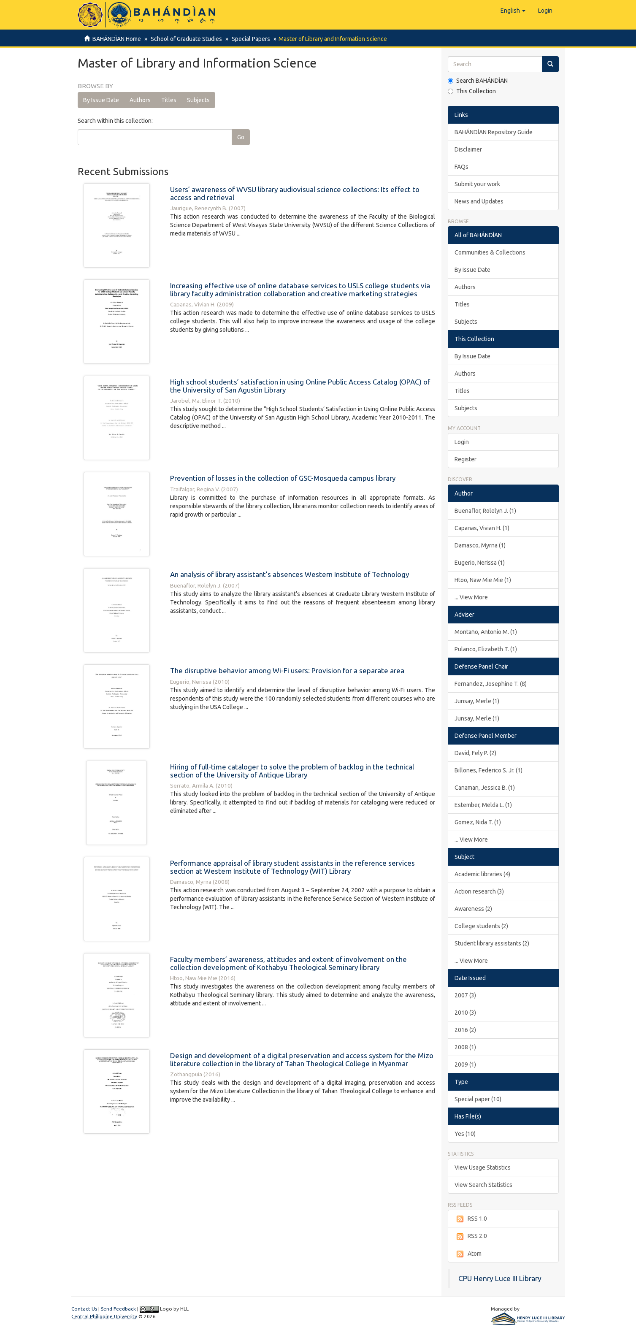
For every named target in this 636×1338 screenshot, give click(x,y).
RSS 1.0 (471, 1219)
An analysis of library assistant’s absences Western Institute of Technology (289, 574)
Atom (468, 1254)
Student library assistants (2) (492, 943)
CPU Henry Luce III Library (499, 1278)
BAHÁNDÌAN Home (116, 38)
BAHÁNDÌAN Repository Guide (494, 132)
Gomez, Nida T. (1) (478, 822)
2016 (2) (465, 1030)
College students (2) (481, 926)
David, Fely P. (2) (475, 753)
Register (465, 459)
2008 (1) (465, 1047)
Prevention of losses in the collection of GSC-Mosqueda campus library (282, 478)
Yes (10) (465, 1133)
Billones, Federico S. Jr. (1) (488, 770)
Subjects (198, 100)
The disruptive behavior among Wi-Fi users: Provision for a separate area (287, 670)
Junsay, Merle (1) (477, 701)
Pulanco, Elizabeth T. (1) (486, 649)
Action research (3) (479, 891)
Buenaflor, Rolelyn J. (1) (485, 510)
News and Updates (479, 201)
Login (462, 442)
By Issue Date (101, 100)
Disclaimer (468, 149)
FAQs (461, 166)
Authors (140, 100)
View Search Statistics (483, 1184)
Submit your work (477, 184)
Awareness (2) (473, 908)
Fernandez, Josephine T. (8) (491, 683)
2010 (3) (465, 1012)
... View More (471, 597)
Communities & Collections (490, 252)
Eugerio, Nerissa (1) (480, 562)
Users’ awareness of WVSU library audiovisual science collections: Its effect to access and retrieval (294, 193)
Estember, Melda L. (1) (483, 805)
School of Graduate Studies (185, 38)
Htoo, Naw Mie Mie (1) (483, 580)
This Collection (472, 91)
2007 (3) (465, 995)
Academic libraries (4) (482, 874)
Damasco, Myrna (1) (480, 545)
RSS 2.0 (471, 1236)
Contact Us (84, 1308)
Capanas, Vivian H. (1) (482, 528)
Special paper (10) (478, 1099)
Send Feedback (118, 1308)
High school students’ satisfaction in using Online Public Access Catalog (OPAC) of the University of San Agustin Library (300, 386)
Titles (168, 100)
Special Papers (248, 38)
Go (240, 137)
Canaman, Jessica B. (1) (485, 787)
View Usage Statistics (483, 1167)
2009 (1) (465, 1064)
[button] (513, 10)
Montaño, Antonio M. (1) (486, 631)
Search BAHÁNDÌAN (478, 80)
